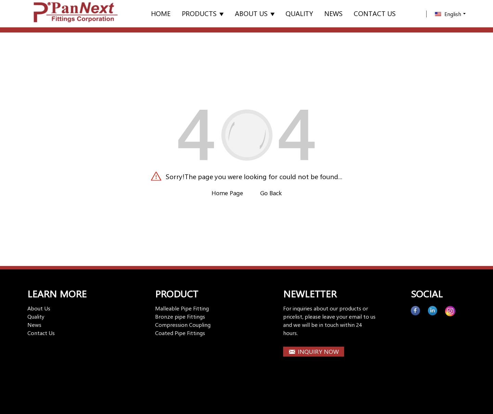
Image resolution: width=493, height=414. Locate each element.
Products (203, 13)
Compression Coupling (183, 324)
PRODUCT (176, 293)
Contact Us (41, 332)
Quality (299, 13)
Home (160, 13)
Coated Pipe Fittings (180, 332)
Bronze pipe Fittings (180, 316)
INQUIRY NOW (318, 351)
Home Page (227, 193)
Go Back (271, 193)
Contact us (375, 13)
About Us (255, 13)
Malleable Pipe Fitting (182, 308)
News (333, 13)
